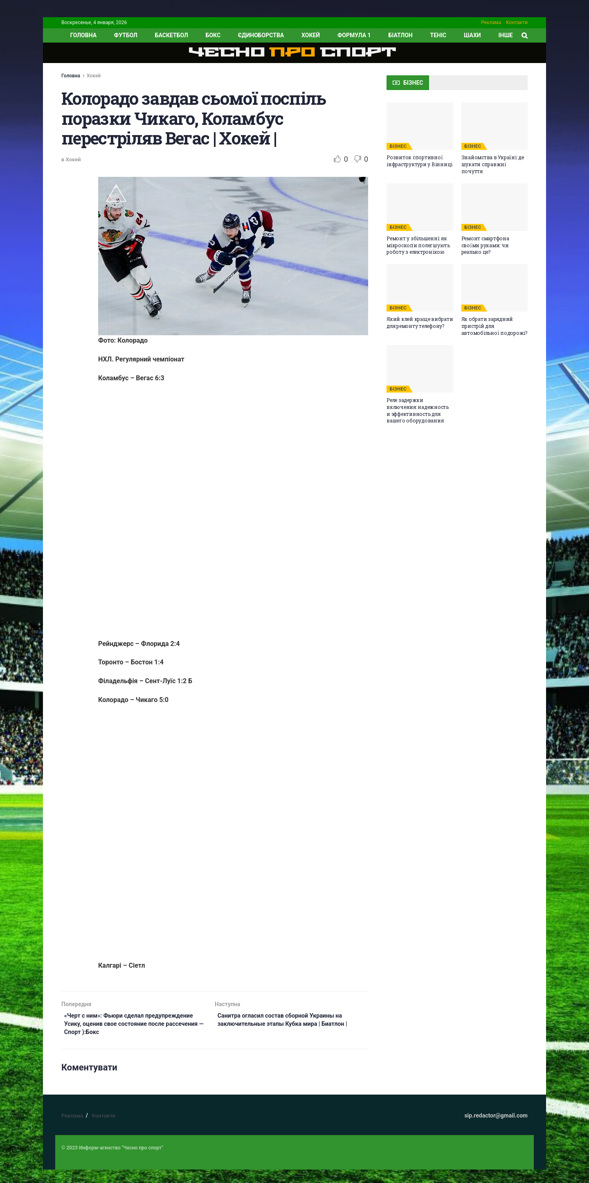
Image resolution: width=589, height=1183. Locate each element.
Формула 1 (354, 35)
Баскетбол (171, 35)
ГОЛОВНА (83, 35)
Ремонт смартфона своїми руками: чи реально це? (485, 245)
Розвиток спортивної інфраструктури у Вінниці (419, 160)
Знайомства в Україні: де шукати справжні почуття (492, 164)
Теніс (438, 35)
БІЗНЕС (398, 146)
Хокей (310, 35)
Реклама (491, 22)
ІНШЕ (505, 35)
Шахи (472, 35)
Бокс (213, 35)
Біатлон (400, 35)
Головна (70, 76)
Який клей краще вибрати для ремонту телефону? (420, 322)
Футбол (125, 35)
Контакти (517, 22)
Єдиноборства (261, 35)
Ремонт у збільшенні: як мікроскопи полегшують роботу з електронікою (418, 245)
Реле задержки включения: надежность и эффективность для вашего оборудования (418, 410)
